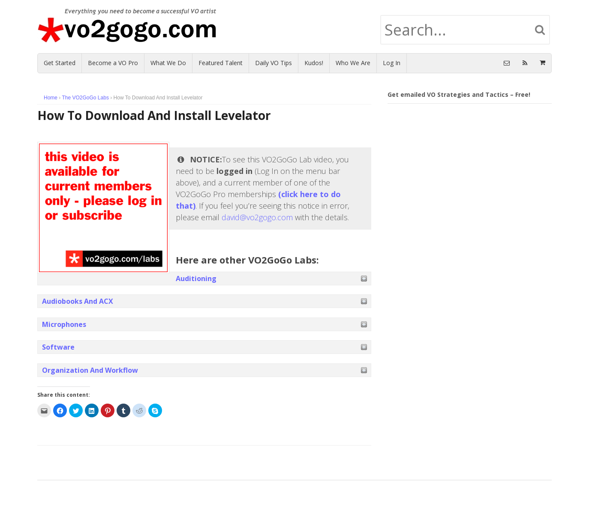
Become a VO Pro (113, 63)
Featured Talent (220, 63)
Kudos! (313, 63)
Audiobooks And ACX (77, 301)
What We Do (168, 63)
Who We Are (353, 63)
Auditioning (196, 278)
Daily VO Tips (273, 63)
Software (58, 347)
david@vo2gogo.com (257, 217)
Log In (391, 63)
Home (50, 98)
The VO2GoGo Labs (85, 98)
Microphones (64, 324)
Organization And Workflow (90, 370)
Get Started (59, 63)
